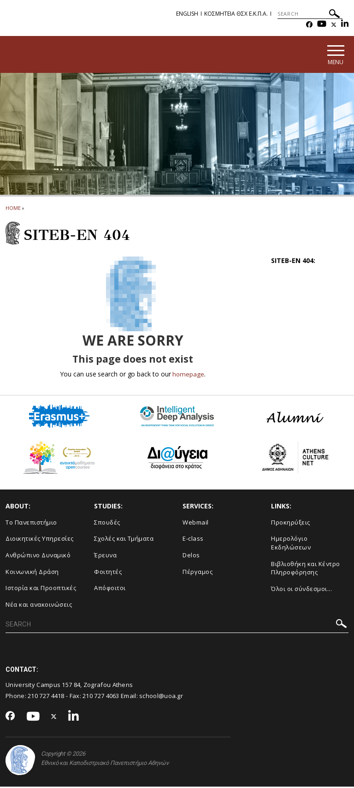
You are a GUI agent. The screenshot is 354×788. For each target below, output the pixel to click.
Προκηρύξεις (290, 523)
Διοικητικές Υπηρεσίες (40, 540)
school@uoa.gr (161, 697)
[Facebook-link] (309, 25)
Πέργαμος (197, 573)
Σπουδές (107, 523)
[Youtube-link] (321, 25)
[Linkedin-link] (344, 25)
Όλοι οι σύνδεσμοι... (301, 590)
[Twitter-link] (333, 25)
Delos (191, 556)
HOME (13, 209)
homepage (188, 375)
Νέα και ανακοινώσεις (39, 606)
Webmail (196, 523)
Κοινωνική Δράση (32, 573)
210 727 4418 (46, 697)
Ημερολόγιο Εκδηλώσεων (291, 544)
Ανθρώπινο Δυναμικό (38, 556)
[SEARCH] (309, 14)
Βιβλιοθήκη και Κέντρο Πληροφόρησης (305, 569)
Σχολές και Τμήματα (123, 540)
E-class (193, 540)
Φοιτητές (108, 573)
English (187, 14)
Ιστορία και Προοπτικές (41, 589)
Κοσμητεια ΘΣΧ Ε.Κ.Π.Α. (236, 14)
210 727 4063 (101, 697)
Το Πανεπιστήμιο (31, 523)
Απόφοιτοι (110, 589)
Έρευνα (105, 556)
